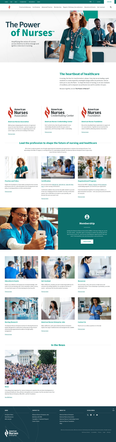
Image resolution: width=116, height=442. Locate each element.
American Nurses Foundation (92, 121)
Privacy (99, 432)
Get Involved (46, 281)
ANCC (16, 2)
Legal (104, 432)
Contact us (35, 410)
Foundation (23, 2)
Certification (46, 181)
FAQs (61, 423)
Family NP (68, 184)
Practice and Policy (12, 181)
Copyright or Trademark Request (40, 419)
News (38, 2)
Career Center (35, 421)
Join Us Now (87, 241)
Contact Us (82, 322)
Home (6, 2)
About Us (62, 410)
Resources (32, 2)
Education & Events (12, 281)
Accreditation (103, 184)
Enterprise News (9, 414)
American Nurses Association (18, 122)
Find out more (11, 134)
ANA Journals (8, 419)
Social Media (91, 410)
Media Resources (9, 417)
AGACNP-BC (55, 184)
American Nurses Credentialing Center (58, 121)
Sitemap (108, 432)
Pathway (95, 184)
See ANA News (8, 397)
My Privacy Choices (86, 432)
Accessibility (94, 432)
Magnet (91, 184)
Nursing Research (11, 322)
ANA (11, 2)
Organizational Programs (87, 181)
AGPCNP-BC (62, 184)
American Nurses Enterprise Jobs (53, 322)
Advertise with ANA (37, 417)
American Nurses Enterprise (67, 414)
